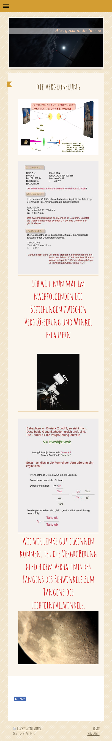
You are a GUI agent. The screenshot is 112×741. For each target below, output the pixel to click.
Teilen (20, 699)
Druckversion (22, 728)
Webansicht (93, 733)
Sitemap (38, 728)
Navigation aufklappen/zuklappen (56, 6)
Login (96, 728)
